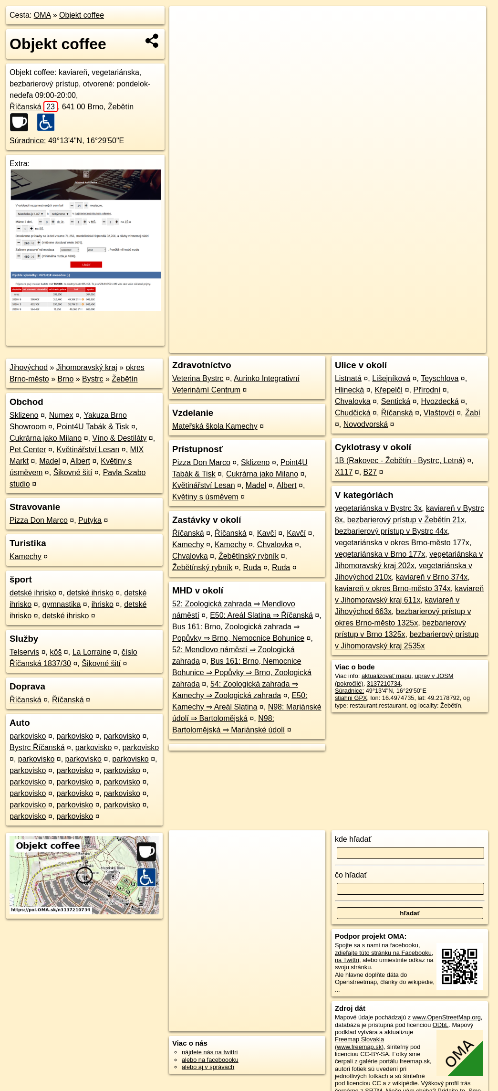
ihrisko (103, 604)
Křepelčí (389, 390)
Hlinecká (349, 390)
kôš (56, 652)
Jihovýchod (29, 367)
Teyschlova (439, 378)
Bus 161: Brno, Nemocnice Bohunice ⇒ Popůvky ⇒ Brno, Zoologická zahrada (241, 672)
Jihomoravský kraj (86, 367)
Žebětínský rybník (248, 556)
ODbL (440, 1024)
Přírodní (426, 390)
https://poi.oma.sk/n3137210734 (443, 346)
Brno (66, 379)
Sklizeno (24, 415)
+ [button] (186, 22)
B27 (370, 472)
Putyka (90, 520)
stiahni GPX (351, 697)
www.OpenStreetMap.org (447, 1017)
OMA (42, 15)
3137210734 (384, 683)
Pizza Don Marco (39, 520)
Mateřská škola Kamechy (215, 426)
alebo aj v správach (208, 1066)
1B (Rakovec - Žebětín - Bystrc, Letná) (400, 460)
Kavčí (266, 533)
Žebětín (124, 379)
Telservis (24, 652)
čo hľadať (351, 875)
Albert (80, 461)
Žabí (472, 413)
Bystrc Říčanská (37, 747)
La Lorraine (92, 652)
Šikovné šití (73, 472)
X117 (344, 472)
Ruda (252, 567)
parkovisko (28, 736)
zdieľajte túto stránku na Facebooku (383, 952)
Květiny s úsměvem (205, 497)
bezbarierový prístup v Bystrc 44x (391, 531)
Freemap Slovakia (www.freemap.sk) (359, 1043)
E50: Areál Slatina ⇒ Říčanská (261, 615)
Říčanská (34, 106)
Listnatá (348, 378)
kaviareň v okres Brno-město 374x (393, 588)
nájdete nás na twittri (210, 1052)
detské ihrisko (33, 593)
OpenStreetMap (321, 346)
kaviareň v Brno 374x (431, 577)
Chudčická (353, 413)
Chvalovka (275, 544)
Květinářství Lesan (88, 449)
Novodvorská (365, 424)
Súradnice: (28, 141)
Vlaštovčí (439, 413)
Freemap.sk (370, 346)
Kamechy (26, 556)
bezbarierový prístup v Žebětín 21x (406, 520)
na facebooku (400, 945)
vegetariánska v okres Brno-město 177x (402, 543)
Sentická (395, 401)
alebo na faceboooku (210, 1059)
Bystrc (92, 379)
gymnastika (61, 604)
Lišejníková (391, 378)
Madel (49, 461)
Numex (61, 415)
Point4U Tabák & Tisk (93, 427)
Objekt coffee (81, 15)
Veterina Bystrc (198, 378)
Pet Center (28, 449)
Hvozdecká (439, 401)
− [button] (186, 37)
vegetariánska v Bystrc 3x (378, 508)
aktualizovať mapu (386, 675)
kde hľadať (353, 839)
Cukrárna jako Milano (46, 438)
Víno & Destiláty (119, 438)
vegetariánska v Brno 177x (380, 554)
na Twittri (347, 960)
